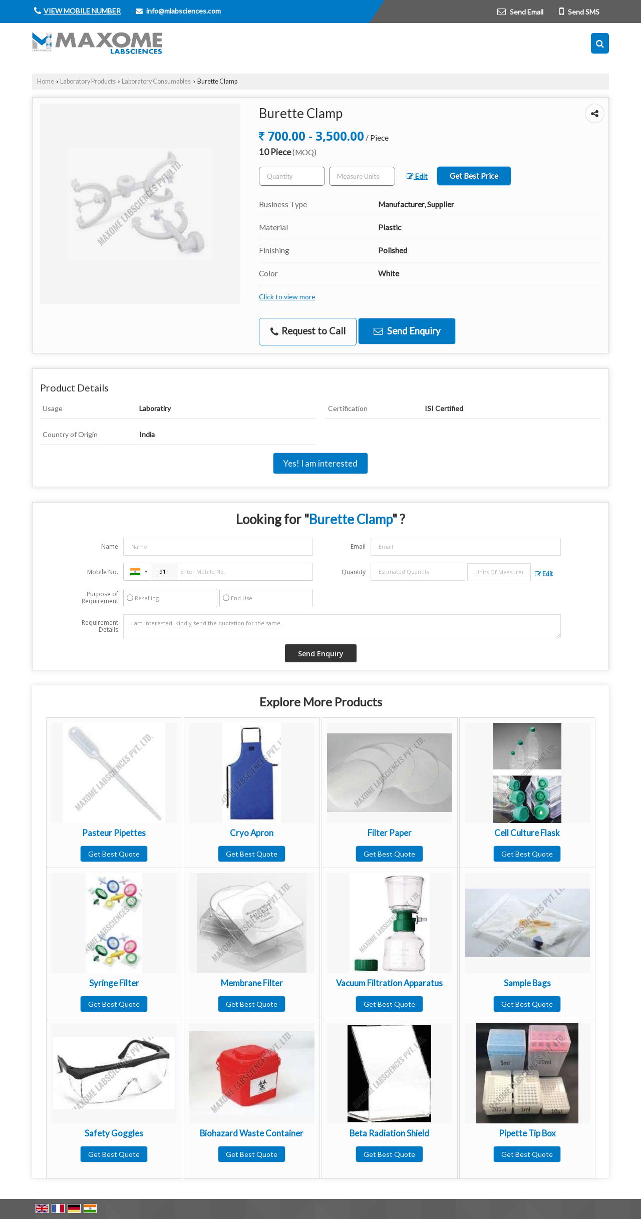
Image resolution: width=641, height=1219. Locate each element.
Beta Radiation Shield (389, 1133)
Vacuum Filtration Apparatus (389, 983)
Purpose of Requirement (100, 598)
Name (109, 546)
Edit (417, 176)
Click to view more (287, 296)
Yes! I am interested (320, 463)
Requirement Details (100, 626)
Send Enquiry (407, 330)
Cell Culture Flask (527, 833)
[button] (82, 11)
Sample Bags (527, 983)
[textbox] (362, 176)
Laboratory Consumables (156, 81)
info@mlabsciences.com (183, 11)
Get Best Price (474, 175)
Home (45, 81)
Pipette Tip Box (527, 1133)
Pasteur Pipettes (114, 833)
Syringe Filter (114, 983)
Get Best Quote (114, 854)
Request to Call (308, 331)
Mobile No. (102, 572)
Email (358, 546)
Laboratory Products (88, 81)
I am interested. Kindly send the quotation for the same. (342, 626)
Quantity (354, 572)
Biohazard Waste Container (251, 1133)
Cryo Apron (251, 833)
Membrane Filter (252, 983)
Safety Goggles (114, 1133)
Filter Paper (390, 833)
